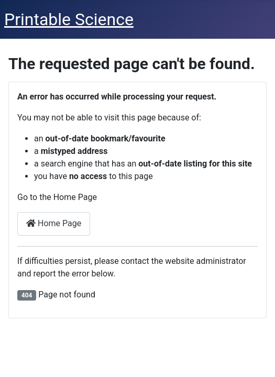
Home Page (53, 223)
